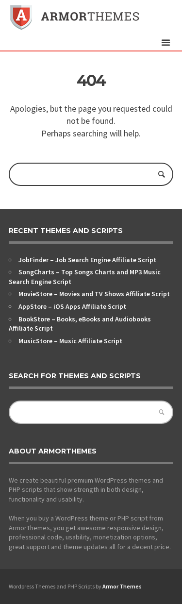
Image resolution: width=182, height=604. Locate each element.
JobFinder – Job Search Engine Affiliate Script (87, 259)
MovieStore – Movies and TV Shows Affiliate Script (94, 293)
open (165, 42)
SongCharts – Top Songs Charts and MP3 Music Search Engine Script (85, 277)
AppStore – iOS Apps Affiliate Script (72, 306)
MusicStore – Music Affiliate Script (70, 340)
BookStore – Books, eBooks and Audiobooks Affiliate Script (80, 324)
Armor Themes (122, 586)
